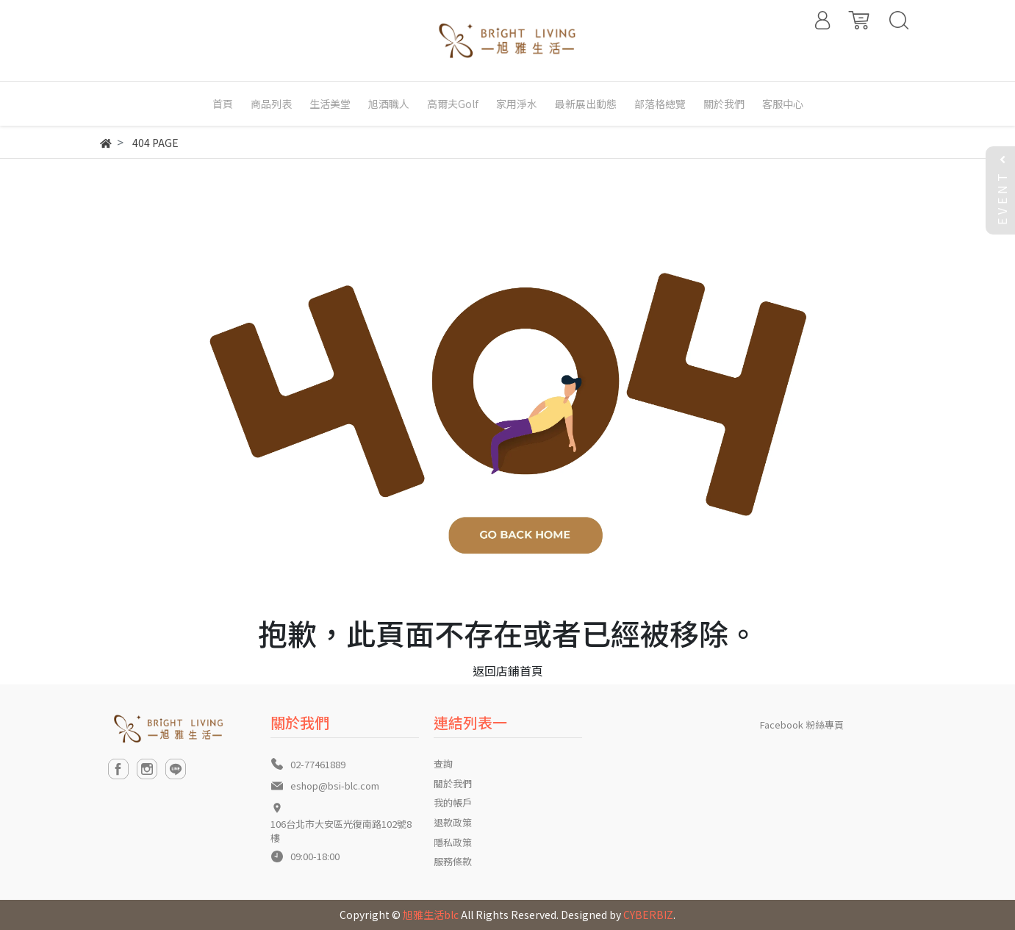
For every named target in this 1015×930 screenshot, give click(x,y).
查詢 (443, 763)
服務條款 (453, 861)
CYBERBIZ (648, 914)
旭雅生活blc (431, 914)
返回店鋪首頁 (508, 670)
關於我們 (453, 783)
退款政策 (453, 822)
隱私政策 (453, 842)
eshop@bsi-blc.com (334, 786)
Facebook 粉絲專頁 (802, 725)
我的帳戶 (453, 802)
